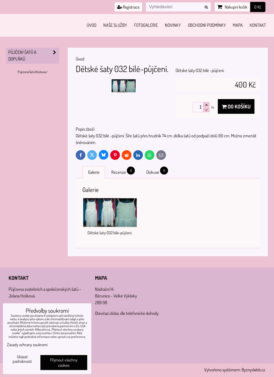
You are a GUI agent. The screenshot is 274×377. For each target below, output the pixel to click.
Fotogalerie (146, 25)
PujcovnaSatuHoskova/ (33, 72)
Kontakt (258, 25)
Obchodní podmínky (207, 25)
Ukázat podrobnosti (22, 359)
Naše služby (115, 25)
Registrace (128, 7)
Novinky (173, 25)
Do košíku (236, 106)
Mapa (238, 25)
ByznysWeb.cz (253, 369)
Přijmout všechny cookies (64, 362)
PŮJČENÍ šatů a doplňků (33, 56)
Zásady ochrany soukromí (27, 344)
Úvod (91, 25)
